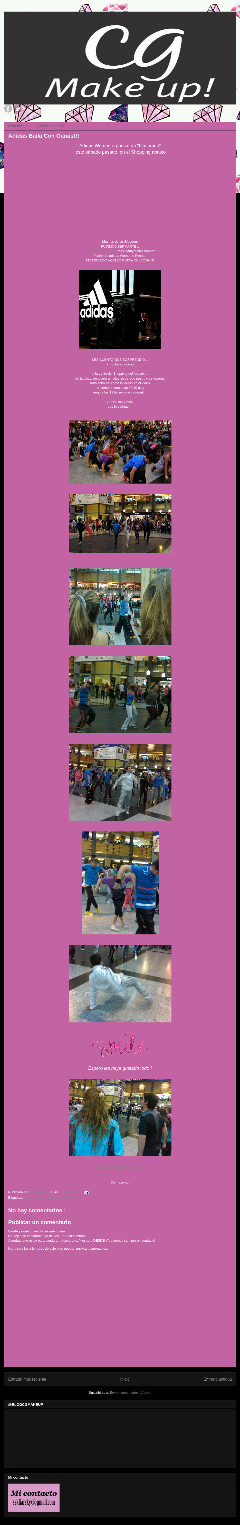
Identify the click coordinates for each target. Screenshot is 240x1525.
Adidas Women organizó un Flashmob (52, 1197)
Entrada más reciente (27, 1379)
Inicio (124, 1379)
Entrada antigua (218, 1379)
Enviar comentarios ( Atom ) (130, 1393)
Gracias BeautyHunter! (120, 1167)
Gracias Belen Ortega (99, 251)
